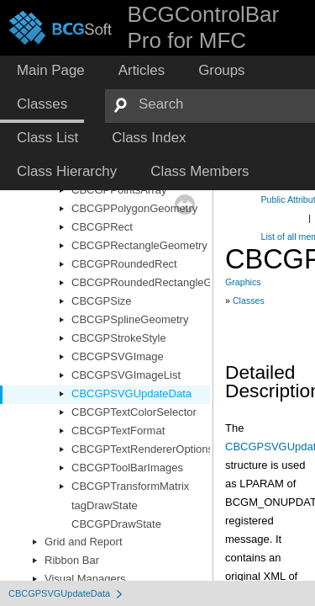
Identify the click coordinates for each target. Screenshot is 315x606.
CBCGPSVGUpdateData (131, 393)
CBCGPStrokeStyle (118, 338)
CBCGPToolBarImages (127, 467)
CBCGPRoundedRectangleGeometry (161, 282)
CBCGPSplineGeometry (129, 319)
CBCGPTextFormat (118, 430)
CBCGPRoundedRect (124, 264)
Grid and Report (84, 541)
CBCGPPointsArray (118, 189)
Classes (249, 300)
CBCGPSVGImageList (126, 375)
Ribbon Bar (72, 560)
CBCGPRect (102, 227)
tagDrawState (104, 505)
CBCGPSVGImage (117, 356)
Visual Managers (85, 578)
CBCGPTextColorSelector (134, 412)
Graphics (243, 282)
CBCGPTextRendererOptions (142, 449)
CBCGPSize (101, 301)
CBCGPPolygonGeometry (134, 208)
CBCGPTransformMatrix (130, 486)
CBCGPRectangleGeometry (139, 245)
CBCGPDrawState (116, 524)
